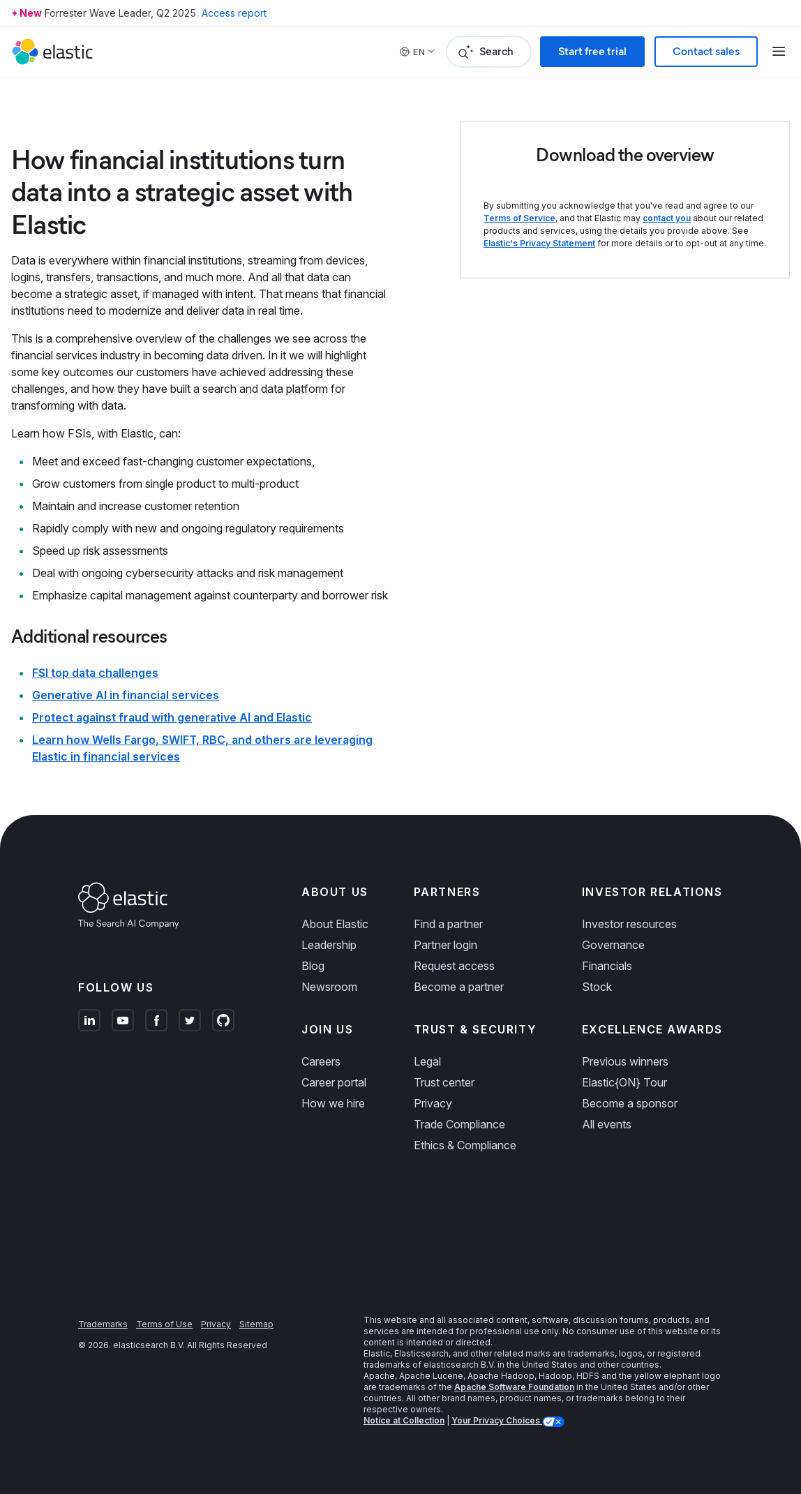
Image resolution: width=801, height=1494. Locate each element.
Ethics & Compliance (465, 1145)
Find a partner (448, 924)
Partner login (445, 945)
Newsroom (329, 987)
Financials (607, 966)
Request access (454, 966)
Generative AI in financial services (125, 695)
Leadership (329, 945)
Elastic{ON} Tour (624, 1082)
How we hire (333, 1103)
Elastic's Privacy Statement (539, 243)
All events (606, 1124)
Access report (234, 13)
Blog (312, 966)
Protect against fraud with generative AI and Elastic (172, 717)
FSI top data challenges (95, 673)
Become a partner (459, 987)
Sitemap (256, 1324)
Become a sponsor (630, 1103)
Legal (427, 1061)
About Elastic (334, 924)
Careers (320, 1061)
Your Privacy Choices (496, 1420)
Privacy (433, 1103)
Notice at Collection (404, 1420)
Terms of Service (519, 218)
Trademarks (103, 1324)
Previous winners (625, 1061)
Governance (613, 945)
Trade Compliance (459, 1124)
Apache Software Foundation (514, 1387)
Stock (597, 987)
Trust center (444, 1082)
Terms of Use (164, 1324)
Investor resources (629, 924)
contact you (667, 218)
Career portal (333, 1082)
